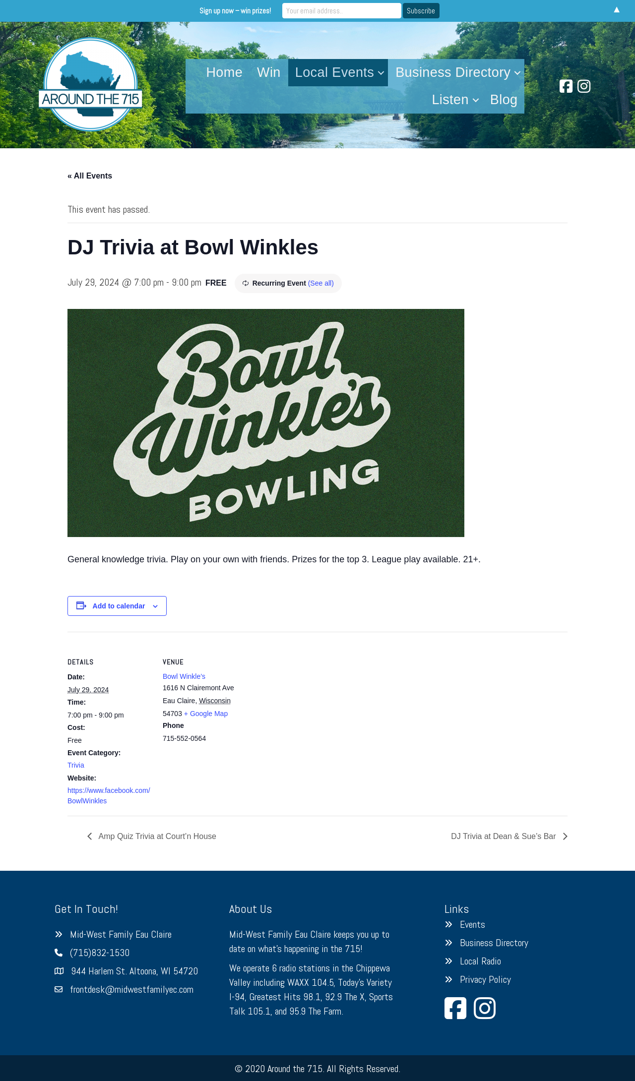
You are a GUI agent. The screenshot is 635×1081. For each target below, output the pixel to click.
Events (472, 924)
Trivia (75, 765)
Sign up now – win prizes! (235, 10)
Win (269, 72)
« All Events (89, 176)
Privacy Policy (485, 979)
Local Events (334, 72)
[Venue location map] (310, 700)
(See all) (321, 283)
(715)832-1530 (99, 952)
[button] (381, 72)
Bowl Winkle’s (184, 676)
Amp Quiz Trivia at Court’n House (156, 836)
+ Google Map (206, 714)
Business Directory (452, 72)
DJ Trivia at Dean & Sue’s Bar (504, 836)
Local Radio (480, 961)
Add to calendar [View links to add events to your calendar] (119, 606)
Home (224, 72)
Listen (450, 99)
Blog (504, 99)
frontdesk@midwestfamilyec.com (131, 989)
